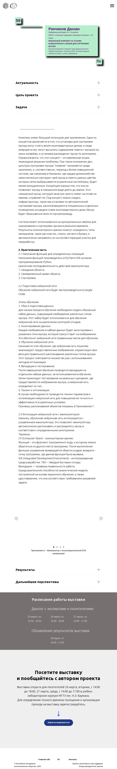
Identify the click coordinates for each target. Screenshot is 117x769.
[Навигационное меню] (112, 5)
